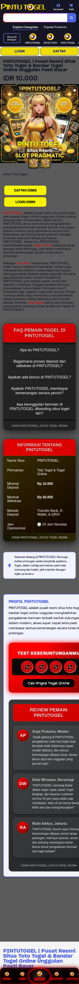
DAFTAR (59, 51)
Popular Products (55, 27)
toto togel (35, 302)
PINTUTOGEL (13, 213)
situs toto (23, 263)
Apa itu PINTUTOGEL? (39, 350)
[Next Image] (75, 124)
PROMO (7, 976)
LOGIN (20, 51)
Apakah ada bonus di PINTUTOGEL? (39, 377)
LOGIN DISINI (25, 202)
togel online (42, 245)
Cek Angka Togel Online (48, 683)
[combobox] (35, 17)
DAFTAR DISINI (25, 190)
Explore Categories (25, 27)
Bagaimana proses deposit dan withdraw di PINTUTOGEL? (39, 363)
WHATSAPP (56, 976)
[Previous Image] (3, 124)
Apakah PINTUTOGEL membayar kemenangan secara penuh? (39, 390)
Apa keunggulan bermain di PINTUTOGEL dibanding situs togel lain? (39, 408)
